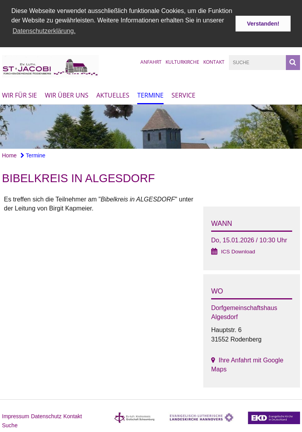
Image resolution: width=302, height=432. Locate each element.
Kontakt (214, 61)
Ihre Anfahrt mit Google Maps (247, 364)
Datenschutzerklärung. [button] (44, 31)
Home (9, 154)
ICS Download (238, 251)
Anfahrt (151, 61)
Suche (10, 424)
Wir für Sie (19, 94)
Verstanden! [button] (263, 23)
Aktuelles (112, 94)
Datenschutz (46, 415)
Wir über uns (66, 94)
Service (183, 94)
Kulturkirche (182, 61)
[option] (151, 126)
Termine (150, 94)
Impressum (15, 415)
